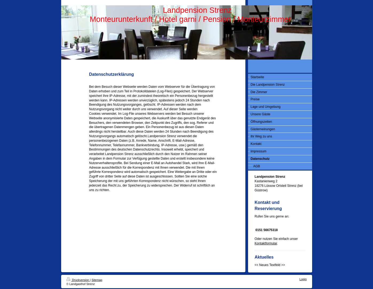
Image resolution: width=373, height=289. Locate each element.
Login (303, 279)
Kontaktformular (266, 243)
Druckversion (78, 280)
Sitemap (97, 280)
